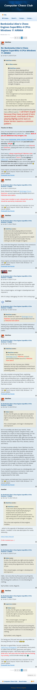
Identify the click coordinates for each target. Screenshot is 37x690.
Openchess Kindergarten (9, 647)
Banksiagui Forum (25, 191)
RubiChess (9, 60)
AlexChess (9, 314)
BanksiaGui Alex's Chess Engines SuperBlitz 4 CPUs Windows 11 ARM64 (15, 27)
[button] (15, 38)
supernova (9, 604)
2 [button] (19, 38)
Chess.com (4, 159)
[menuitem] (4, 14)
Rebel (7, 412)
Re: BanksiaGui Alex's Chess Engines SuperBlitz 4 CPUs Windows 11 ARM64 (18, 50)
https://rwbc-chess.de (7, 536)
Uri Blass (10, 64)
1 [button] (17, 38)
